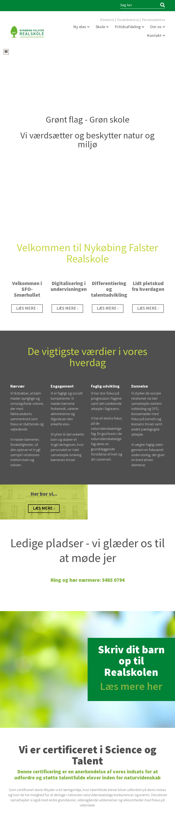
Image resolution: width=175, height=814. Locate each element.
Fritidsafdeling (128, 27)
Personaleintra (153, 20)
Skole (101, 27)
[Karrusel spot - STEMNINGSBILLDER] (148, 134)
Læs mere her (131, 512)
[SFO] (27, 134)
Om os (156, 27)
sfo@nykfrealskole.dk (66, 735)
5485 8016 (67, 731)
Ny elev (80, 27)
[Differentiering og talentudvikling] (107, 134)
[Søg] (162, 5)
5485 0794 (27, 746)
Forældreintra (128, 20)
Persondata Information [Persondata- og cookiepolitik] (150, 808)
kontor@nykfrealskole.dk (28, 750)
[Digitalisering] (67, 134)
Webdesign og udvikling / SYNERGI (28, 808)
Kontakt (155, 35)
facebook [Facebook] (13, 787)
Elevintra (107, 20)
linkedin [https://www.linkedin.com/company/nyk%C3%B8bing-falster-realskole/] (20, 787)
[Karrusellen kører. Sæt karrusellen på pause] (6, 51)
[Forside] (27, 32)
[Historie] (44, 334)
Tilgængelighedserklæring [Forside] (113, 808)
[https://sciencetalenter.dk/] (87, 693)
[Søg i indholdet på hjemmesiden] (139, 5)
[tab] (80, 42)
